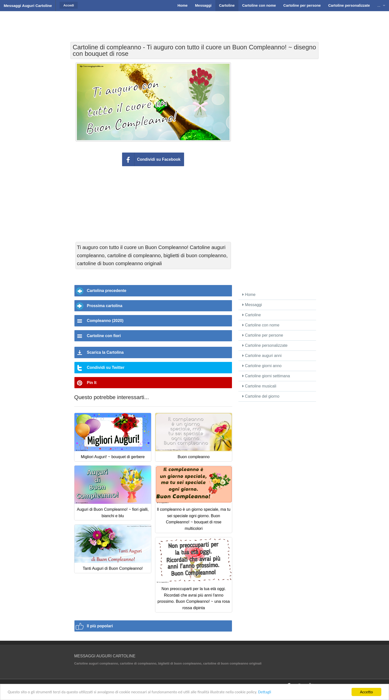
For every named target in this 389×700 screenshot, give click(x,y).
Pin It (92, 383)
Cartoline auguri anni (262, 355)
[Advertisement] (194, 23)
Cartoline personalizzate (265, 345)
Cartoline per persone (262, 335)
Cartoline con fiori (104, 336)
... (378, 5)
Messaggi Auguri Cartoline (28, 5)
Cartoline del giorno (260, 396)
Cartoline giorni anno (262, 366)
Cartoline (251, 315)
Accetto (366, 692)
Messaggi (252, 305)
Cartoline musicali (259, 386)
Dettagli (269, 692)
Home (249, 294)
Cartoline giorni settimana (266, 376)
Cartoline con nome (260, 325)
